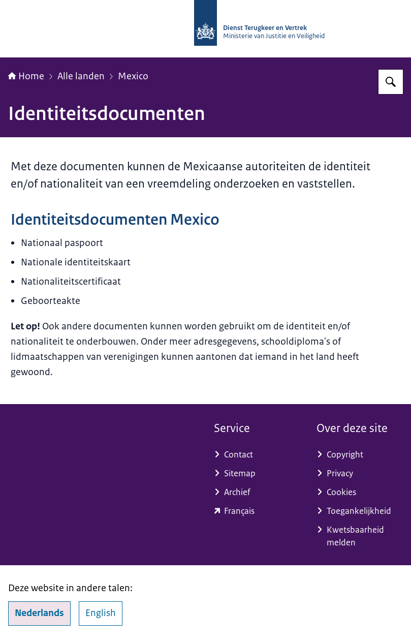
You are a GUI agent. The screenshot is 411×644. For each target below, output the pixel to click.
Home (26, 76)
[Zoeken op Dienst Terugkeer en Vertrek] (390, 82)
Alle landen (81, 76)
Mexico (133, 76)
